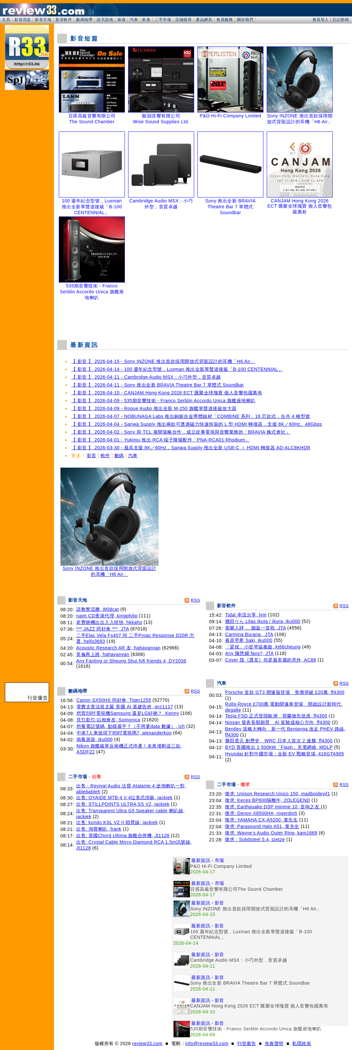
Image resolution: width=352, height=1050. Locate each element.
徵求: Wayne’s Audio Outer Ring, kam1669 (271, 832)
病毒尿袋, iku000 (94, 739)
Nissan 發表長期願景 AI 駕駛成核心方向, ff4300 (277, 722)
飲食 (146, 19)
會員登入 (320, 19)
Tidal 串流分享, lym (246, 614)
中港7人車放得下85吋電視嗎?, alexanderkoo (124, 732)
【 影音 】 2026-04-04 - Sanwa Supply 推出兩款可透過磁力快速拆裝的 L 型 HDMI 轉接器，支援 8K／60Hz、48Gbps (196, 424)
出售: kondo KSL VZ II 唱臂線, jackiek (117, 822)
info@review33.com (206, 1043)
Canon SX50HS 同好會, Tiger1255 (113, 700)
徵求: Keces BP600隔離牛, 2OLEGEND (267, 800)
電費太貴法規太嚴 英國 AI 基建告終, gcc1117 (124, 706)
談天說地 (105, 19)
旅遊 (121, 19)
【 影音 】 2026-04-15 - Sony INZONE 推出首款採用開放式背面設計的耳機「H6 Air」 (163, 361)
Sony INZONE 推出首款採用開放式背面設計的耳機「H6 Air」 (109, 569)
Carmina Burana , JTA (249, 634)
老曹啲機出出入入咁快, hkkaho (109, 622)
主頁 (6, 19)
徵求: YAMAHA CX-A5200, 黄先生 (261, 819)
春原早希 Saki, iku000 (249, 640)
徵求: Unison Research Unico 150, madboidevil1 (277, 793)
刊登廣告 (246, 1043)
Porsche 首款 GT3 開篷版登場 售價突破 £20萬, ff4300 (284, 692)
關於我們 (245, 19)
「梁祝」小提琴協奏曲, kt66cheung (263, 646)
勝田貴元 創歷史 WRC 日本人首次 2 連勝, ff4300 (279, 740)
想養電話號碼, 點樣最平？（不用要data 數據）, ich (130, 726)
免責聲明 (274, 1043)
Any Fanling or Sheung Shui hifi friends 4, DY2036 (131, 660)
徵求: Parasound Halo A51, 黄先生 (262, 826)
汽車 (134, 19)
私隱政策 (301, 1043)
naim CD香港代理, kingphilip (107, 615)
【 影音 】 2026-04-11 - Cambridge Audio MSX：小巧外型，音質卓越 (146, 377)
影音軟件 (64, 19)
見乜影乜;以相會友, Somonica (108, 719)
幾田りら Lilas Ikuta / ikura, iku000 (262, 621)
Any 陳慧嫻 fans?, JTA (249, 653)
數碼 (119, 455)
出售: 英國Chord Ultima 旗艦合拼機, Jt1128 (122, 835)
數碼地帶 (84, 19)
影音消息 (22, 19)
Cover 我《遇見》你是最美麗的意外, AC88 (270, 660)
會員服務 (224, 19)
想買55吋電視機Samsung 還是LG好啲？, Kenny (127, 713)
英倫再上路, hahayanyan (102, 654)
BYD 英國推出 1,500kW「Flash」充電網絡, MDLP (279, 747)
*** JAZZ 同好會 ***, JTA (102, 628)
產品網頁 (204, 19)
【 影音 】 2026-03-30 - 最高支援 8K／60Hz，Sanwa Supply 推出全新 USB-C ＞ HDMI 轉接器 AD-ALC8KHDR (190, 447)
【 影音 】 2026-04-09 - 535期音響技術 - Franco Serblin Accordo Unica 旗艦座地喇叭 (163, 400)
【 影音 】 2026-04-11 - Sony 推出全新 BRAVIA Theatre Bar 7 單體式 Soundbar (157, 384)
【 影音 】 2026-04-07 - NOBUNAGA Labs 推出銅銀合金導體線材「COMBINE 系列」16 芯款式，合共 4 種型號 (190, 416)
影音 (91, 455)
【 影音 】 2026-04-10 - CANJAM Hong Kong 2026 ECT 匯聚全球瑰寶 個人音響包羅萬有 (166, 392)
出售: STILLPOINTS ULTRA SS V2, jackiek (122, 804)
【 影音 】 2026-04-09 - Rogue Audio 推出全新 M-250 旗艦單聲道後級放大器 (154, 408)
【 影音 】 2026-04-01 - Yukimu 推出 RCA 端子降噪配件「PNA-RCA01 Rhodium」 (160, 439)
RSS (195, 600)
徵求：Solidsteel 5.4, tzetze (255, 839)
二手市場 (163, 19)
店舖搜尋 (183, 19)
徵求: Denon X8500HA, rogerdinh (261, 813)
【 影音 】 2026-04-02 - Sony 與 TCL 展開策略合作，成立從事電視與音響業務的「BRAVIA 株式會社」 (180, 432)
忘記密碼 (340, 19)
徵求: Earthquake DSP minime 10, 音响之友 (273, 806)
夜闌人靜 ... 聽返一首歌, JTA (255, 627)
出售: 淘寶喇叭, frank (98, 829)
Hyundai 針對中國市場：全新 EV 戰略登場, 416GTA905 (284, 753)
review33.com (147, 1043)
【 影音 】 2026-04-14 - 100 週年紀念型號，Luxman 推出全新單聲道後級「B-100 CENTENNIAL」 (177, 369)
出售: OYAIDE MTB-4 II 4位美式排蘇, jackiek (124, 797)
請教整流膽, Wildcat (97, 609)
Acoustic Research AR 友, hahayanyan (118, 647)
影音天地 (43, 19)
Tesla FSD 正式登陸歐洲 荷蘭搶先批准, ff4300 (276, 715)
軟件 (105, 455)
